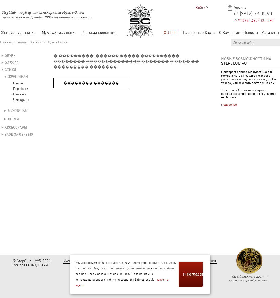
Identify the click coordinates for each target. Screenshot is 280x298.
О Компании (229, 32)
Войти (200, 8)
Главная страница (13, 42)
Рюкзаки (20, 94)
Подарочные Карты (198, 32)
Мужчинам (18, 111)
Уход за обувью (19, 135)
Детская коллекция (99, 32)
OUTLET (171, 32)
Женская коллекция (18, 32)
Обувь (10, 56)
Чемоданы (21, 100)
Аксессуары (16, 128)
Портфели (20, 89)
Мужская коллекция (59, 32)
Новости (250, 32)
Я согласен (193, 274)
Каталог (36, 42)
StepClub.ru (234, 63)
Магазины (270, 32)
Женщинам (18, 77)
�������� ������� (91, 83)
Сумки (10, 70)
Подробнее (229, 105)
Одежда (12, 63)
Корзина (239, 8)
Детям (13, 119)
